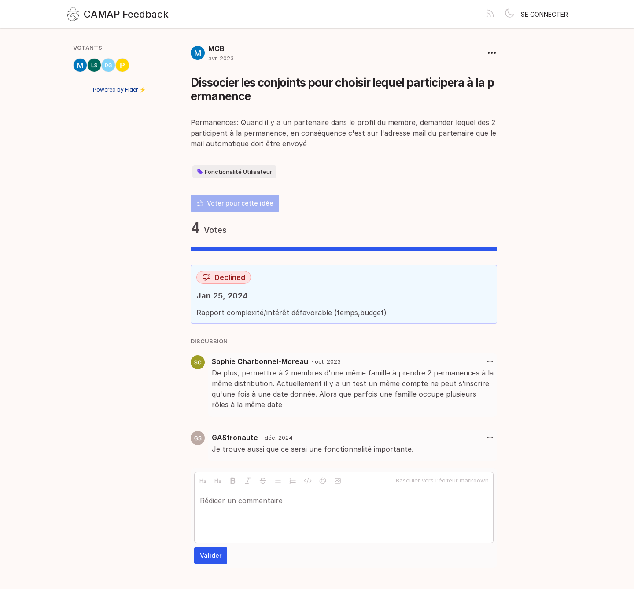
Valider (210, 555)
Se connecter (544, 14)
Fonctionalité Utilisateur (234, 172)
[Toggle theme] (509, 14)
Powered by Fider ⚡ (119, 89)
